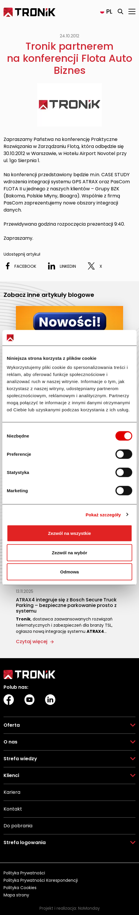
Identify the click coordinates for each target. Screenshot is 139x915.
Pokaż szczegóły (103, 514)
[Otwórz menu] (131, 11)
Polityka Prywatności (24, 873)
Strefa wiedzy (20, 758)
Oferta (12, 725)
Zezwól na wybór (69, 552)
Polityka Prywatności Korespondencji (41, 880)
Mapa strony (16, 895)
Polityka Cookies (20, 888)
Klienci (11, 775)
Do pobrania (18, 825)
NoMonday (89, 908)
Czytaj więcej (31, 641)
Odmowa (69, 571)
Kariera (12, 792)
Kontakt (13, 809)
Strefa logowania (25, 842)
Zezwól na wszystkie (69, 533)
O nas (10, 741)
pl (109, 11)
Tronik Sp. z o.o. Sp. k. (27, 11)
